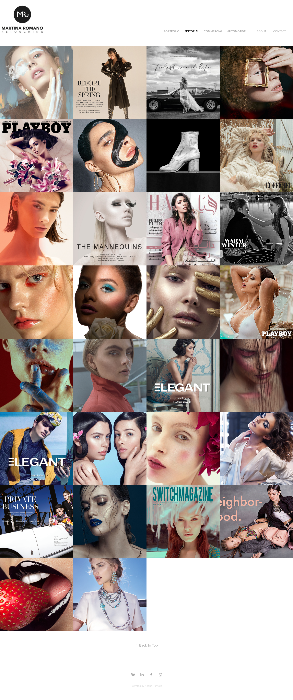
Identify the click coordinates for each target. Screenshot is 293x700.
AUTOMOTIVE (236, 31)
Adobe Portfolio (153, 686)
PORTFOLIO (171, 31)
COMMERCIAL (213, 31)
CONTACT (279, 31)
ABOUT (261, 31)
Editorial (192, 31)
